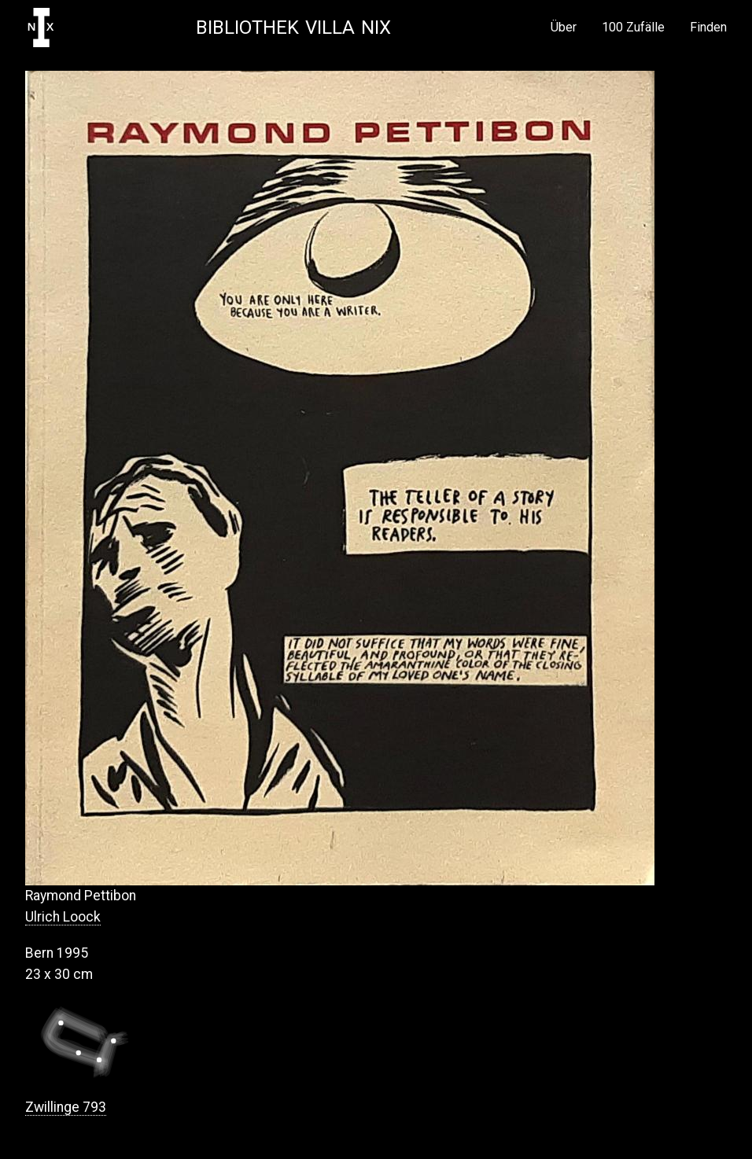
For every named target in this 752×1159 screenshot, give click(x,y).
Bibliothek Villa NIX (293, 27)
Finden (708, 27)
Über (564, 27)
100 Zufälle (633, 27)
